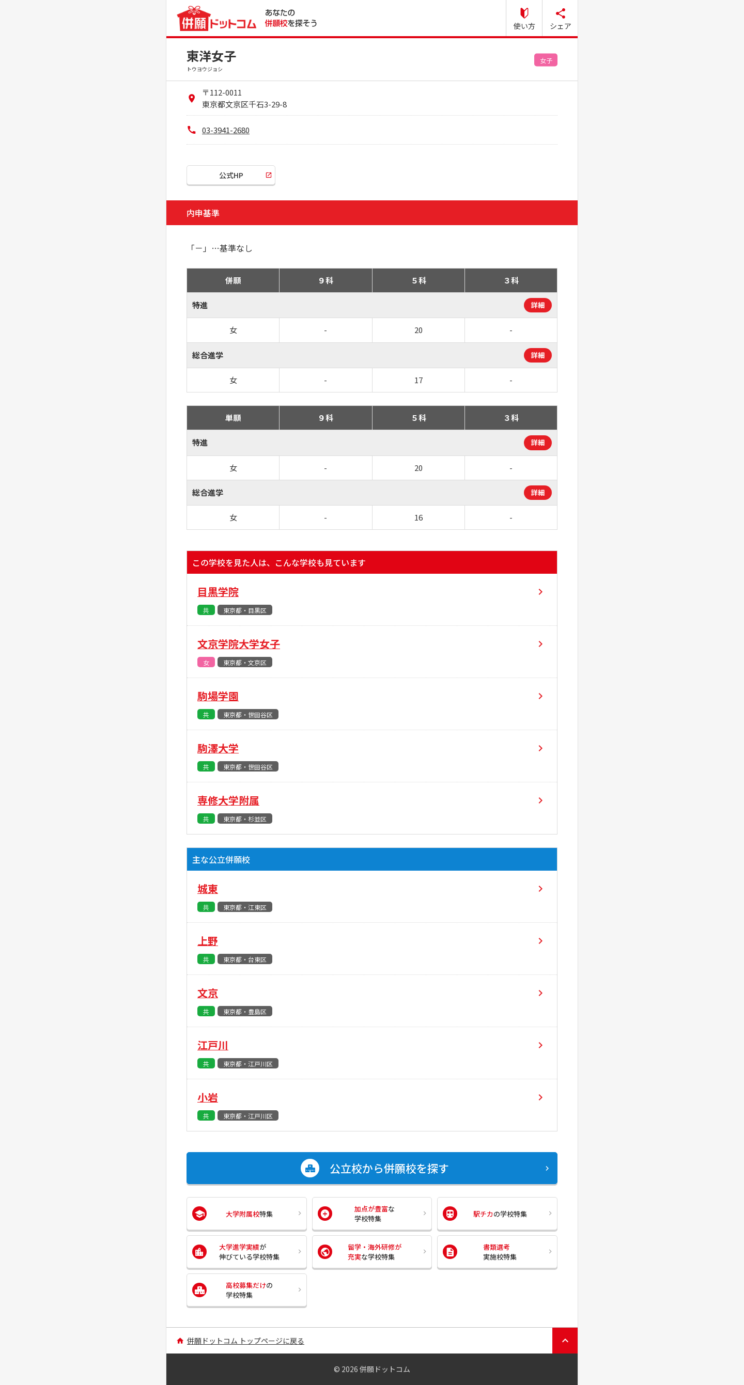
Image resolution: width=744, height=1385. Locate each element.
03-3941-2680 (226, 129)
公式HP (231, 175)
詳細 (538, 305)
